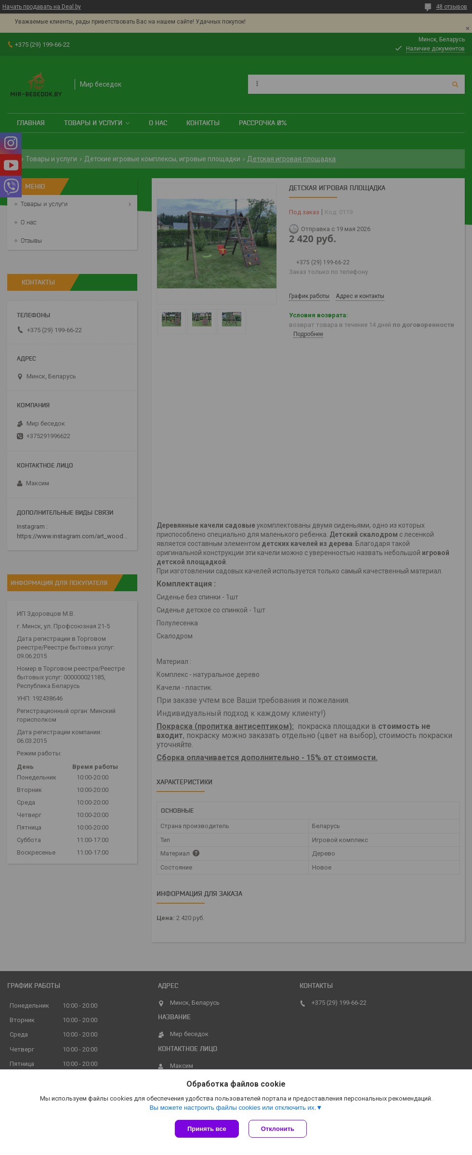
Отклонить (277, 1128)
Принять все (206, 1128)
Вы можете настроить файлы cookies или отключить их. (232, 1107)
